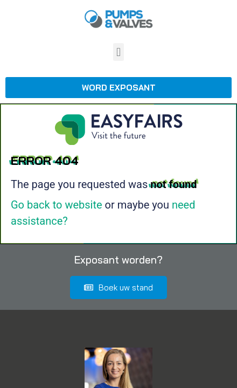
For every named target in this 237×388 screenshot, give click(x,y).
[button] (118, 52)
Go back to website (56, 204)
